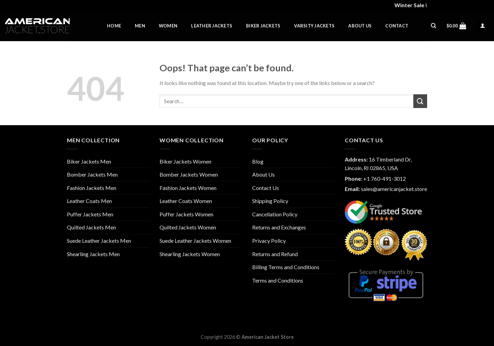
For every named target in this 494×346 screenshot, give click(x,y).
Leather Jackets (211, 25)
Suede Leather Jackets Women (195, 240)
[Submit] (420, 101)
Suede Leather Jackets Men (99, 240)
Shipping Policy (270, 201)
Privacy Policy (269, 240)
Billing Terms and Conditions (285, 267)
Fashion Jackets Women (188, 187)
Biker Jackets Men (89, 161)
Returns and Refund (275, 254)
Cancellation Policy (274, 214)
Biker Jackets (263, 25)
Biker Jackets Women (185, 161)
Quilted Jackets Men (91, 227)
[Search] (433, 25)
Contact (396, 25)
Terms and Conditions (277, 280)
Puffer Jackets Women (186, 214)
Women (168, 25)
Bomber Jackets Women (189, 174)
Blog (257, 161)
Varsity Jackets (314, 25)
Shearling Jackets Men (93, 254)
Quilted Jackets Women (188, 227)
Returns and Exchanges (279, 227)
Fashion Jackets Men (91, 187)
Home (114, 25)
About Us (360, 25)
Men (140, 25)
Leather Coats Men (89, 201)
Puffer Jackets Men (90, 214)
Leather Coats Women (186, 201)
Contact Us (265, 187)
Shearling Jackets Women (190, 254)
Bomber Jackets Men (92, 174)
